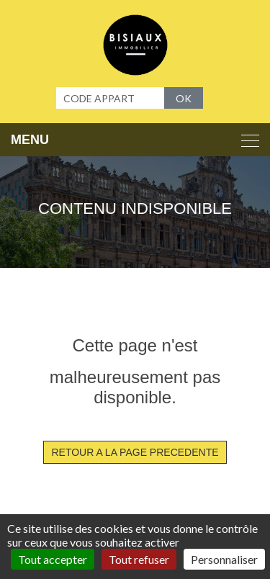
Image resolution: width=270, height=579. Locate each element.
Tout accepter (52, 559)
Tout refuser (139, 559)
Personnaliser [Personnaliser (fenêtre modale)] (224, 559)
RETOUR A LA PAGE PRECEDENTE (134, 452)
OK (184, 98)
